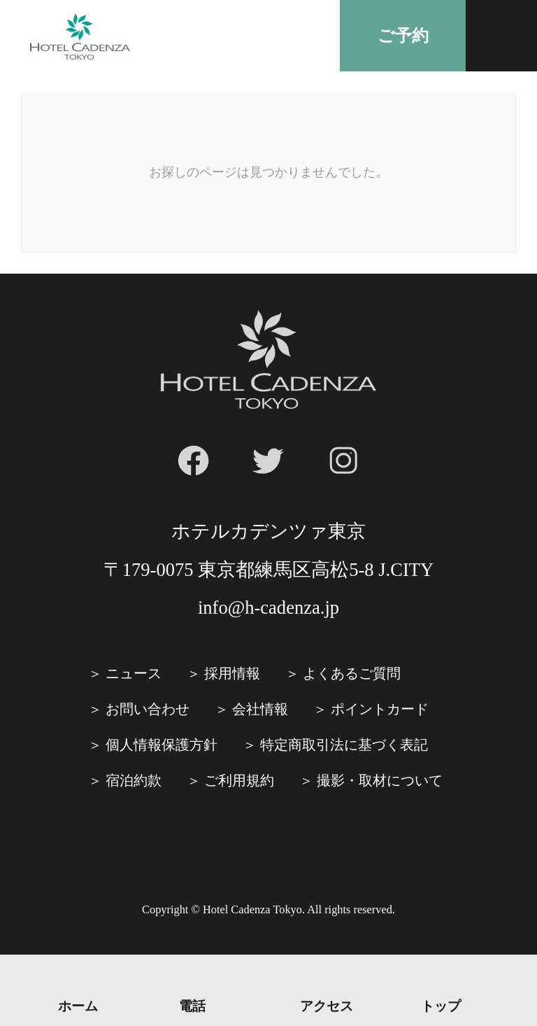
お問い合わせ (147, 709)
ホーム (78, 1006)
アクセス (326, 1006)
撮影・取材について (380, 780)
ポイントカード (380, 709)
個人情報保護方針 (161, 744)
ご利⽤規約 (239, 780)
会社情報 (260, 709)
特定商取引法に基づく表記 (344, 744)
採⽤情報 (232, 673)
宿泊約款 (134, 780)
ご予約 (403, 36)
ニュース (134, 673)
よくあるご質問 (352, 673)
